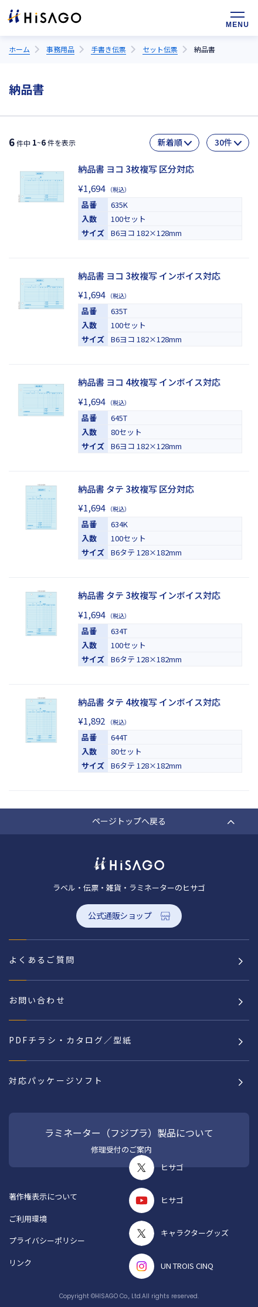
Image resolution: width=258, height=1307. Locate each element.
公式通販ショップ (120, 915)
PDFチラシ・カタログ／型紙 (70, 1040)
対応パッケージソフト (56, 1080)
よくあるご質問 (42, 959)
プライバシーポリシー (47, 1240)
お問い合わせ (37, 1000)
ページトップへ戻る (129, 821)
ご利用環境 (28, 1218)
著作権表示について (43, 1196)
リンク (20, 1262)
